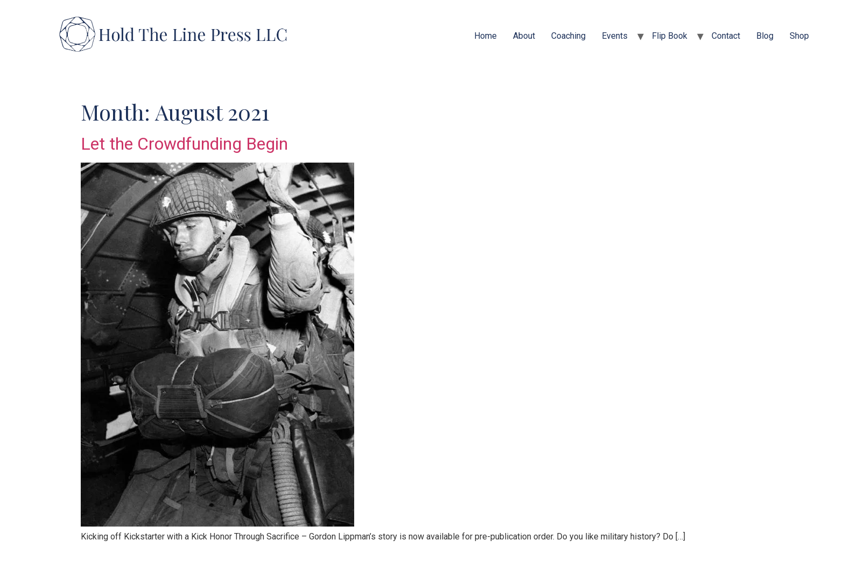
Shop (799, 36)
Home (485, 36)
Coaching (568, 36)
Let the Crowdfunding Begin (184, 144)
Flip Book (669, 36)
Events (615, 36)
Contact (726, 36)
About (524, 36)
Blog (764, 36)
